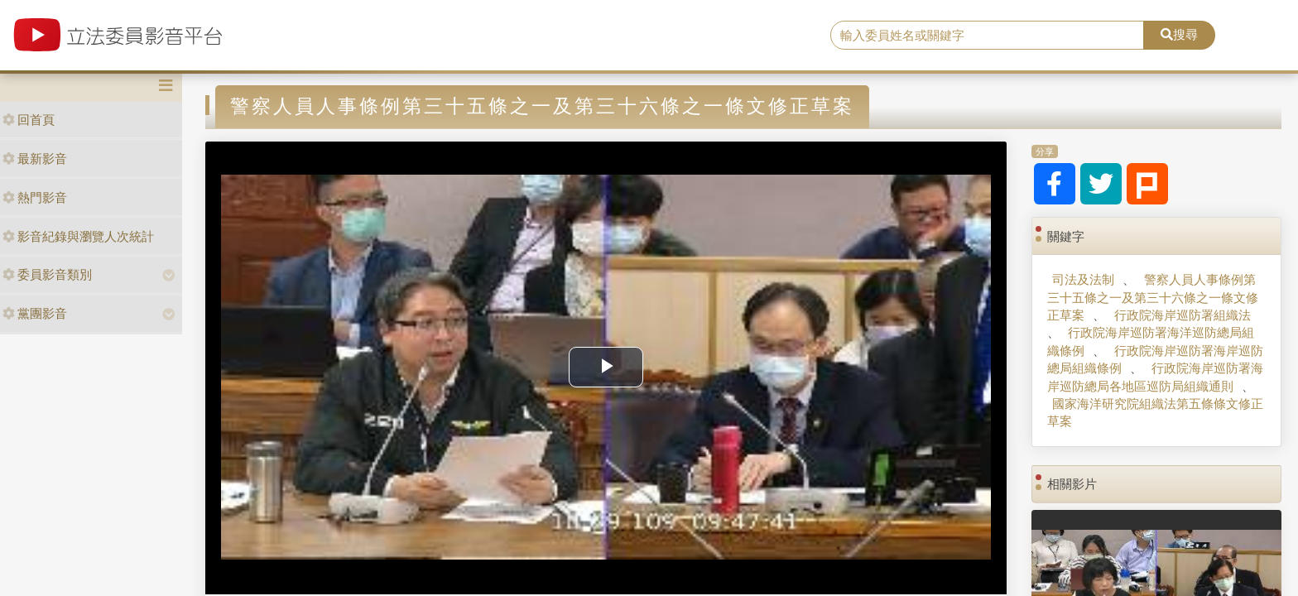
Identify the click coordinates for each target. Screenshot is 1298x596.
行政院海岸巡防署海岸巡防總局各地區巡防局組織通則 (1154, 376)
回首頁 (28, 120)
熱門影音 (34, 197)
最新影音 (34, 158)
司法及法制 (1083, 279)
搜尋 (1179, 34)
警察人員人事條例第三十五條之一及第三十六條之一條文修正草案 (1152, 297)
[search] (987, 35)
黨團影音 (34, 313)
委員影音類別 (47, 274)
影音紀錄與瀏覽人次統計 (78, 236)
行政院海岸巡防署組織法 (1182, 315)
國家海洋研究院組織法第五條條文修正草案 (1155, 412)
